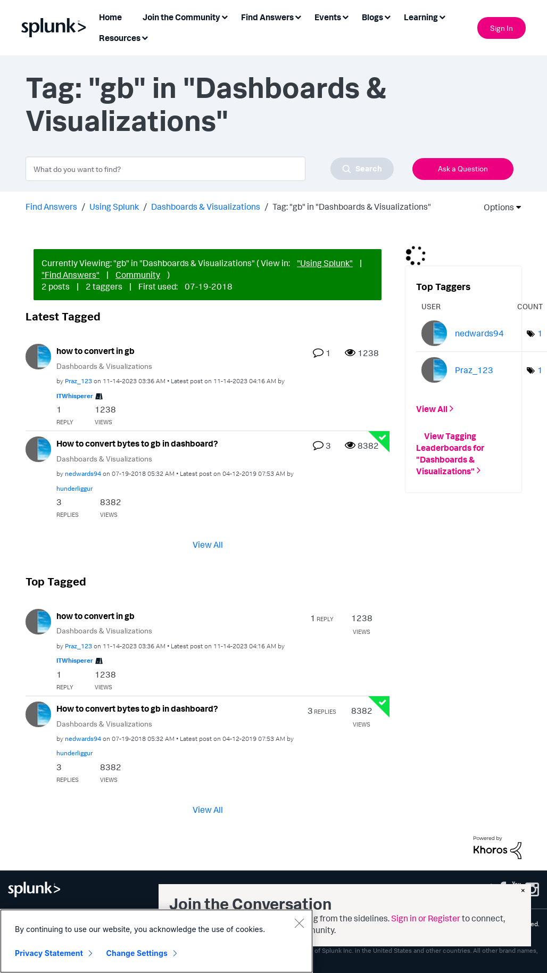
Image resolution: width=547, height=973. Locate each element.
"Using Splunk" (325, 263)
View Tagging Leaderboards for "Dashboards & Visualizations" (450, 453)
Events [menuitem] (327, 17)
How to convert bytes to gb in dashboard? (137, 443)
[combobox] (210, 168)
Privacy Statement (49, 953)
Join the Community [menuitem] (181, 17)
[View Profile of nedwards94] (83, 473)
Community (137, 274)
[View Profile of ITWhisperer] (74, 396)
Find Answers (51, 206)
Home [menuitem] (110, 17)
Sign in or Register (425, 918)
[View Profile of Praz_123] (78, 381)
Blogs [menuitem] (372, 17)
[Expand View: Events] (345, 16)
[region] (156, 941)
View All (208, 544)
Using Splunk (114, 206)
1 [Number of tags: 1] (540, 333)
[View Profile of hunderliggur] (74, 488)
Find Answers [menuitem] (267, 17)
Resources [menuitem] (119, 37)
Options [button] (495, 207)
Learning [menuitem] (421, 17)
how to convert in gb (95, 350)
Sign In (501, 27)
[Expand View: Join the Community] (224, 16)
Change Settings (137, 953)
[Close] (299, 923)
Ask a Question (463, 168)
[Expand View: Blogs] (387, 16)
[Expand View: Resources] (144, 37)
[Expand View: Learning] (442, 16)
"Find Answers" (71, 274)
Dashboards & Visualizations (205, 206)
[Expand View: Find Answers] (298, 16)
